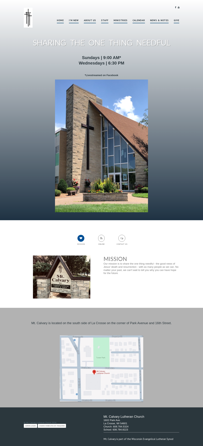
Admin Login (30, 426)
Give (176, 20)
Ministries (120, 20)
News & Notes (159, 20)
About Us (90, 20)
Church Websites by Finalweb (52, 426)
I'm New (74, 20)
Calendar (139, 20)
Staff (104, 20)
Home (60, 20)
